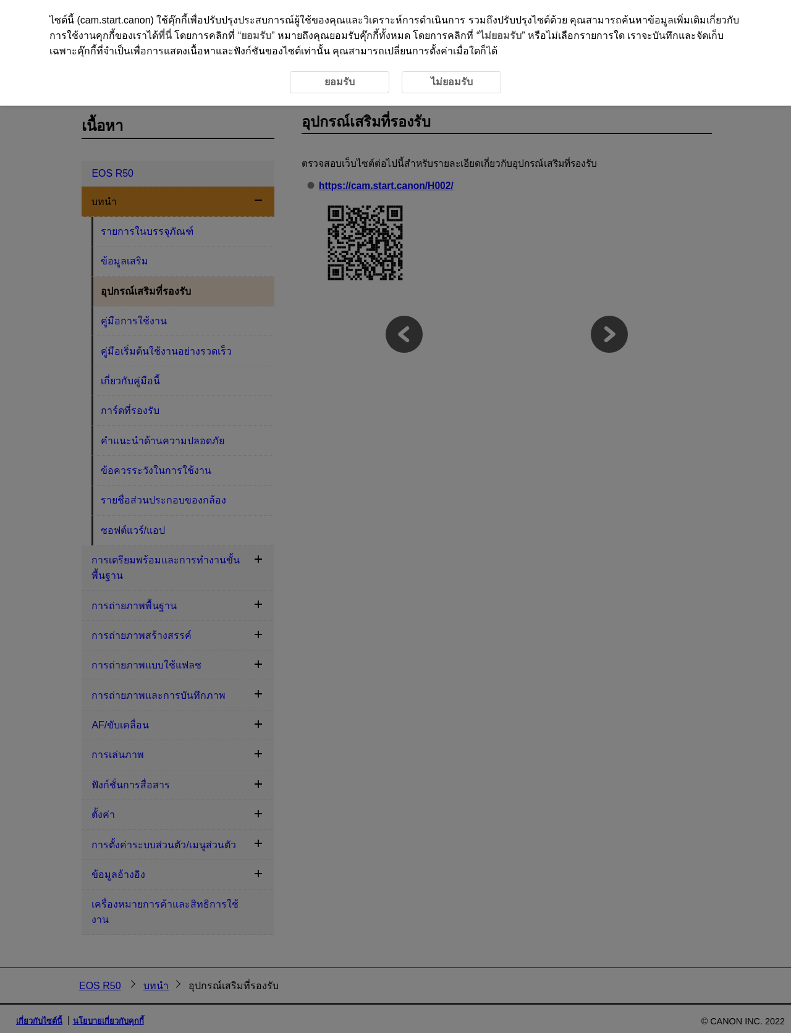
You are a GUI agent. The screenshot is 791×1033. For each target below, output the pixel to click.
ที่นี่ (165, 35)
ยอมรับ (256, 35)
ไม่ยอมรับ (501, 35)
